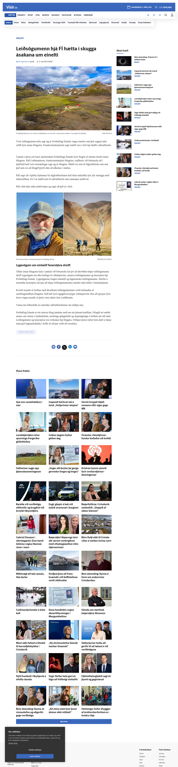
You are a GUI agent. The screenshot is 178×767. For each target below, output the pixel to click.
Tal (160, 733)
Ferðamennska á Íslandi (28, 332)
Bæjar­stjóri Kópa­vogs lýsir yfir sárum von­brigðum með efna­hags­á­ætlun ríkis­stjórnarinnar (64, 520)
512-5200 (41, 717)
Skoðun (142, 720)
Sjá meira (63, 676)
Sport (141, 714)
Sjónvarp (142, 724)
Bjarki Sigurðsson (22, 62)
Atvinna (162, 714)
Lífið (141, 717)
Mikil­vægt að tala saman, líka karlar (30, 549)
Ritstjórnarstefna (40, 726)
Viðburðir (162, 717)
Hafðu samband (40, 723)
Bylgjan (162, 724)
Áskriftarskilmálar (40, 730)
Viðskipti (142, 711)
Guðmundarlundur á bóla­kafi (28, 580)
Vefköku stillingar (20, 756)
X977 (161, 730)
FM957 (161, 727)
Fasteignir (162, 711)
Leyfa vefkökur (49, 756)
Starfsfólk (37, 733)
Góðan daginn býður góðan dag (62, 431)
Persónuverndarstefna (16, 723)
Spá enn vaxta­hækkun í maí (27, 403)
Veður (161, 720)
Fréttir (141, 708)
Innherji (162, 708)
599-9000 (15, 732)
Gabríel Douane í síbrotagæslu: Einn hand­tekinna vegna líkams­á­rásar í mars (31, 520)
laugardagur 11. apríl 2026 (141, 7)
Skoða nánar (13, 750)
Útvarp (141, 727)
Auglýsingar (38, 720)
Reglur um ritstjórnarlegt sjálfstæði (16, 718)
